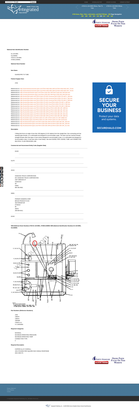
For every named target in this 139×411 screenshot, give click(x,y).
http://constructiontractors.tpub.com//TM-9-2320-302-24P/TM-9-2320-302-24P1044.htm (45, 92)
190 (90, 16)
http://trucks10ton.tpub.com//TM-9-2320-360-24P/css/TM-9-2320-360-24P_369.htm (44, 108)
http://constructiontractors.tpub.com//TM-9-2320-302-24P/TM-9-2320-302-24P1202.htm (45, 94)
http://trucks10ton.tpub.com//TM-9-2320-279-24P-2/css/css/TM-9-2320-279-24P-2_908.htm (46, 100)
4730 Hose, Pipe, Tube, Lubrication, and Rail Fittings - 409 (91, 14)
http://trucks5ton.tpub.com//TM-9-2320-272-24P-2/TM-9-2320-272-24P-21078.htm (43, 119)
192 (98, 16)
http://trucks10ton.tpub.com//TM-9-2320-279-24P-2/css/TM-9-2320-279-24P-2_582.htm (45, 104)
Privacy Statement (11, 388)
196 (112, 16)
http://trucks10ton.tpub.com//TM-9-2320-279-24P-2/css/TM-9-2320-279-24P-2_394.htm (45, 102)
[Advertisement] (49, 33)
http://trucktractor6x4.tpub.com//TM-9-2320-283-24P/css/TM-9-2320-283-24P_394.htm (45, 121)
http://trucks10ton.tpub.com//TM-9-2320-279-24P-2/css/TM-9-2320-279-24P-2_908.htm (45, 106)
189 (86, 16)
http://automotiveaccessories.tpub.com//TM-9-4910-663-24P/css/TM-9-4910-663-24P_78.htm (46, 90)
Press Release (10, 390)
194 (104, 16)
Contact (9, 391)
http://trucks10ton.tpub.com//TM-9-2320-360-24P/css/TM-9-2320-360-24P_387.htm (44, 110)
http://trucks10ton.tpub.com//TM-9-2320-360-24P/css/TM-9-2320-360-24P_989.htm (44, 116)
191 (94, 16)
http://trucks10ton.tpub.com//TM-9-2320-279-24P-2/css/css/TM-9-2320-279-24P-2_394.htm (46, 96)
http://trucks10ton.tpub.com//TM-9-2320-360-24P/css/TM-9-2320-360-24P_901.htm (44, 114)
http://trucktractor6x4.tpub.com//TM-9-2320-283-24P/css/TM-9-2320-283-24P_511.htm (45, 125)
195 (108, 16)
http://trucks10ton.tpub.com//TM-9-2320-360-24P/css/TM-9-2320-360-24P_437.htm (44, 112)
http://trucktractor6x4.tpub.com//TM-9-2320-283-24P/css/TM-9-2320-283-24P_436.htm (45, 123)
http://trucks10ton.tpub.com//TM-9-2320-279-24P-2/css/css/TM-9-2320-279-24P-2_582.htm (46, 98)
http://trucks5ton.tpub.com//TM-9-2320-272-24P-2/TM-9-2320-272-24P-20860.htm (43, 118)
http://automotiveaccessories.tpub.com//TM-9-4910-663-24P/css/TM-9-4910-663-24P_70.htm (46, 88)
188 (82, 16)
